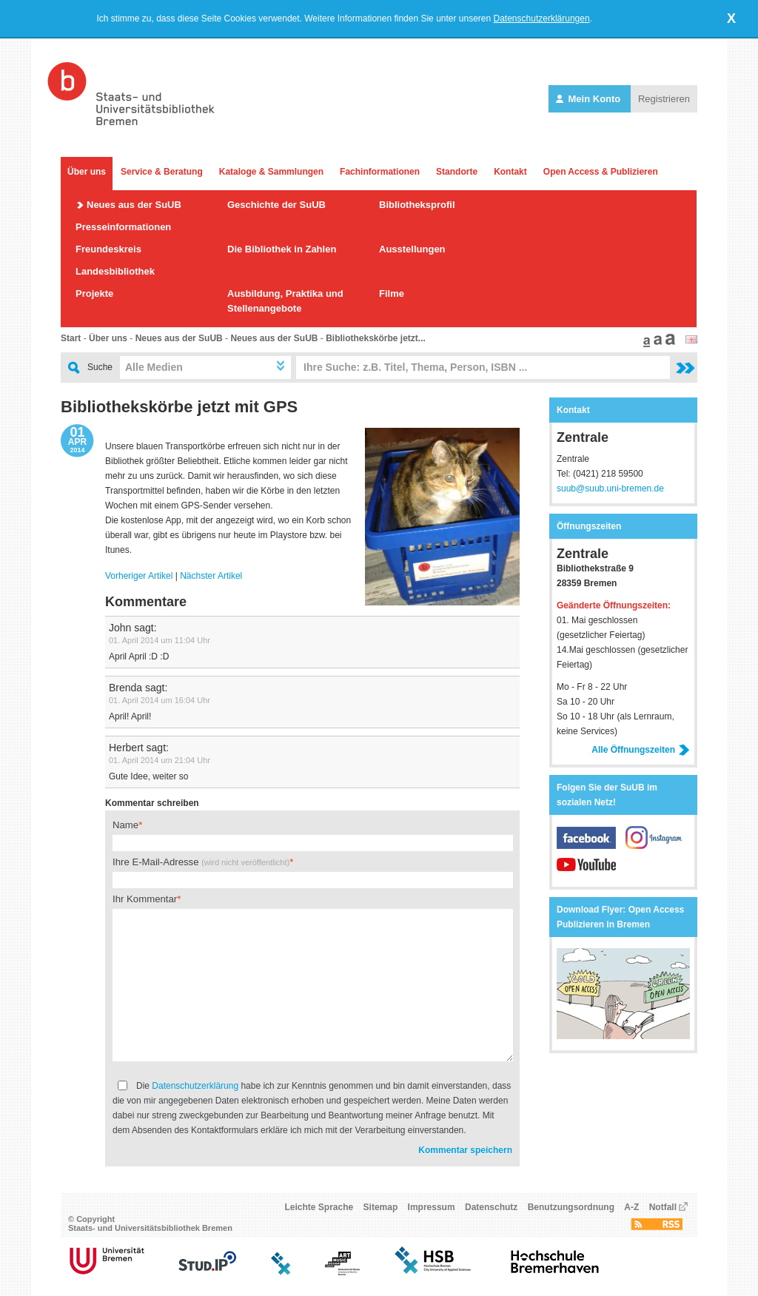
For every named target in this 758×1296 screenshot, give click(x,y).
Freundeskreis (108, 249)
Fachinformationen (380, 172)
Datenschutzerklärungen (542, 18)
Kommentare (146, 601)
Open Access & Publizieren (600, 172)
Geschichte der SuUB (276, 204)
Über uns (86, 172)
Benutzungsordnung (571, 1207)
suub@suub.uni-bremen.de (610, 488)
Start (71, 338)
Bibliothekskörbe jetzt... (376, 338)
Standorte (456, 172)
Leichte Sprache (319, 1207)
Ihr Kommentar (145, 898)
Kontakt (510, 172)
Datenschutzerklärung (195, 1086)
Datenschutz (491, 1207)
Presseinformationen (123, 226)
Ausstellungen (412, 249)
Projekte (94, 293)
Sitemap (380, 1207)
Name (125, 824)
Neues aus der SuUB (134, 204)
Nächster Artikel (211, 576)
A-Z (631, 1207)
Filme (391, 293)
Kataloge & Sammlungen (271, 172)
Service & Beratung (162, 172)
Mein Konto (589, 98)
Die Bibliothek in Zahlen (281, 249)
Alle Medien (154, 367)
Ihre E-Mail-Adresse (201, 861)
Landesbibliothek (115, 271)
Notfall (663, 1207)
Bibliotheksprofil (417, 204)
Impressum (431, 1207)
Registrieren (664, 98)
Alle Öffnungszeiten (640, 750)
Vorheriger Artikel (138, 576)
